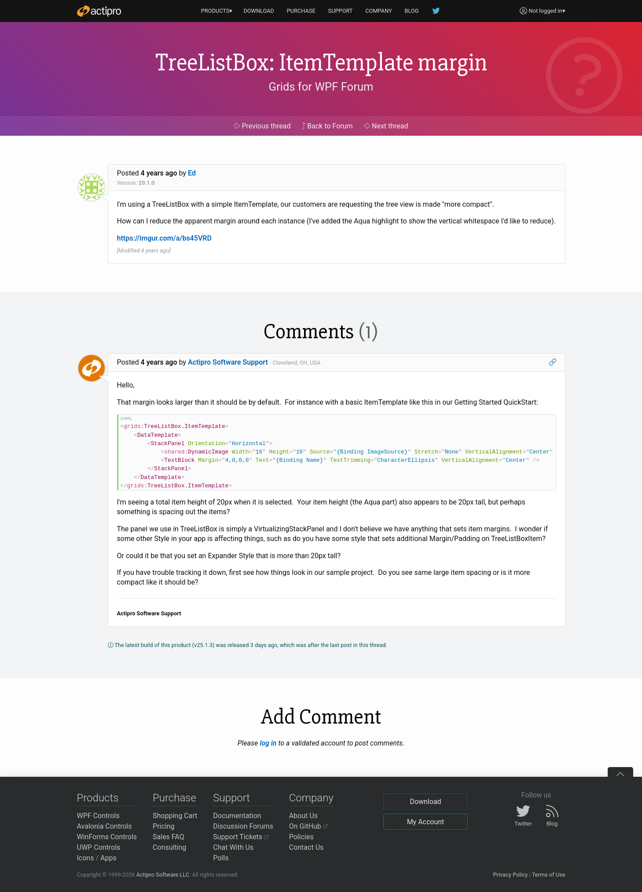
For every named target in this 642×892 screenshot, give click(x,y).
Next (386, 126)
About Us (303, 816)
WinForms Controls (107, 837)
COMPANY (378, 10)
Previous (262, 126)
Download (425, 801)
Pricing (164, 826)
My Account (425, 822)
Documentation (237, 816)
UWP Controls (99, 847)
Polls (220, 858)
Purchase (174, 798)
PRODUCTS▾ (217, 10)
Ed (192, 173)
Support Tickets (241, 837)
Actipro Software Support (228, 362)
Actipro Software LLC (162, 874)
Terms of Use (548, 874)
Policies (301, 837)
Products (98, 798)
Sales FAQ (168, 837)
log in (268, 743)
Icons (85, 858)
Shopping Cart (175, 816)
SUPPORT (340, 10)
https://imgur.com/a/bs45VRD (164, 238)
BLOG (412, 10)
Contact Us (306, 847)
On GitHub (308, 826)
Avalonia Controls (104, 826)
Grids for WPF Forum (321, 86)
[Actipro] (99, 11)
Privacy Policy (510, 874)
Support (231, 798)
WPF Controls (98, 816)
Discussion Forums (243, 826)
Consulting (169, 847)
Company (311, 798)
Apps (108, 858)
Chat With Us (233, 847)
